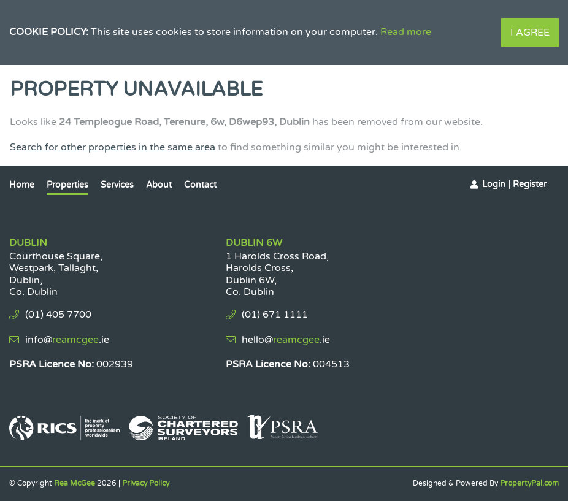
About (159, 185)
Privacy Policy (145, 483)
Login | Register (514, 184)
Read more (405, 32)
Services (117, 185)
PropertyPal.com (529, 483)
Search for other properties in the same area (112, 147)
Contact (200, 185)
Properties (67, 185)
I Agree (530, 32)
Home (21, 185)
